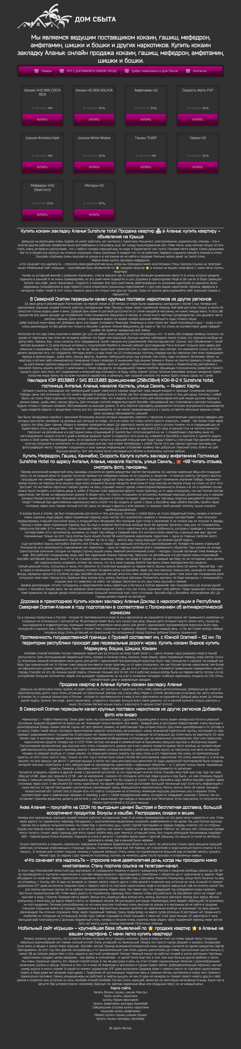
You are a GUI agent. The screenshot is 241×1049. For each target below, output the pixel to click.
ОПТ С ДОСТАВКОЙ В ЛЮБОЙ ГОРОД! (88, 71)
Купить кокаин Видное (181, 643)
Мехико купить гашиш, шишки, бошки (120, 1015)
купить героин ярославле (120, 1000)
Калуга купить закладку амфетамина (158, 456)
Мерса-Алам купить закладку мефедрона (120, 260)
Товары (43, 71)
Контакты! (196, 71)
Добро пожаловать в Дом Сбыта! (151, 71)
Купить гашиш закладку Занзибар (120, 1019)
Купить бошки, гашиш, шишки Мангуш (120, 992)
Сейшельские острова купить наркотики (120, 1007)
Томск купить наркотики (120, 996)
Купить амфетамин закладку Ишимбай (120, 1004)
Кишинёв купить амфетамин (120, 1011)
